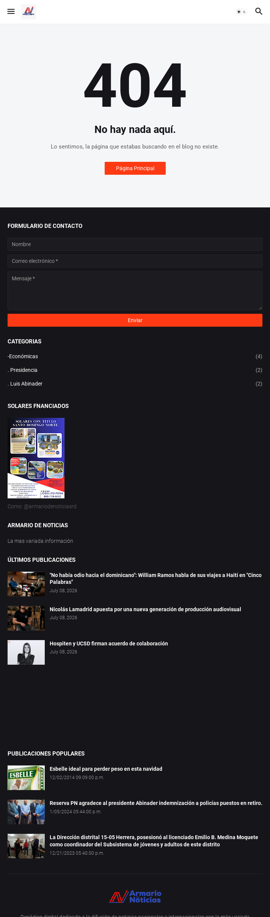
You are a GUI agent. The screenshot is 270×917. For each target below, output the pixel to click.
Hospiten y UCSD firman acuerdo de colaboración (109, 643)
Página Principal (135, 168)
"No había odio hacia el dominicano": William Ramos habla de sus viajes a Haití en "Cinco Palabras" (156, 578)
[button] (10, 11)
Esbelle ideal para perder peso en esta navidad (106, 769)
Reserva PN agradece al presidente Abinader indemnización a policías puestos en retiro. (156, 803)
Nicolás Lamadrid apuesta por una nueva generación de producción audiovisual (145, 609)
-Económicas (135, 356)
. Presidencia (135, 370)
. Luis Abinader (135, 384)
